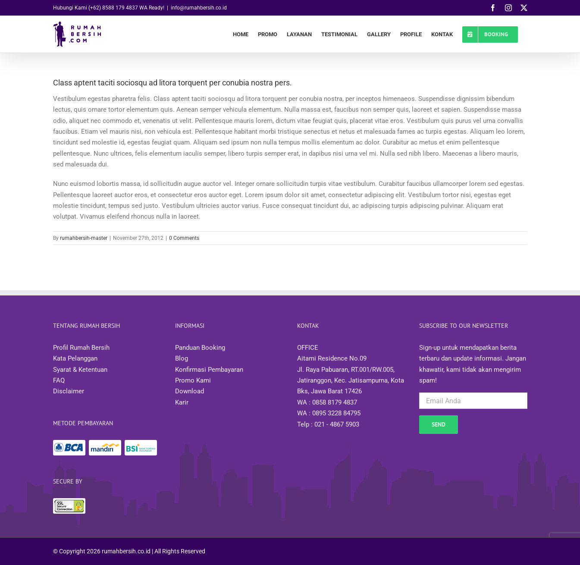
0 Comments (184, 238)
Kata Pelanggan (75, 358)
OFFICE (307, 348)
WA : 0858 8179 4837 (327, 402)
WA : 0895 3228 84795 (329, 413)
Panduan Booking (200, 348)
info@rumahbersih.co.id (199, 8)
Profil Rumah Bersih (81, 348)
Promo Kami (193, 380)
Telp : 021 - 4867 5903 (328, 424)
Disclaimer (68, 391)
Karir (181, 402)
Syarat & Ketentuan (80, 370)
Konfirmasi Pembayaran (209, 370)
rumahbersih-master (83, 238)
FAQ (59, 380)
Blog (181, 358)
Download (189, 391)
